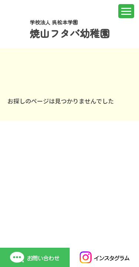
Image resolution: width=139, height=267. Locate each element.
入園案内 (74, 189)
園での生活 (21, 189)
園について (77, 177)
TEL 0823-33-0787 (31, 226)
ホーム (15, 177)
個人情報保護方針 (85, 201)
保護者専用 (21, 201)
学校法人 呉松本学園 (70, 29)
